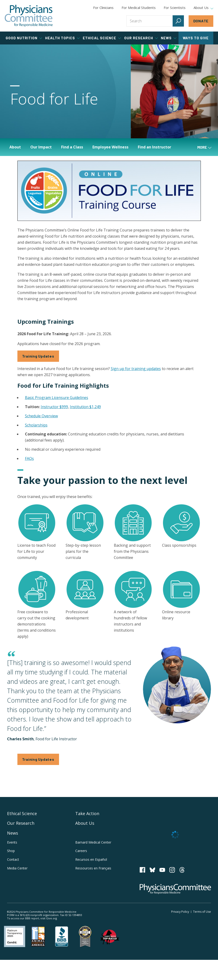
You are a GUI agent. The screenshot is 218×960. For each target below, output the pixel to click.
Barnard (93, 842)
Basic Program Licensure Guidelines (56, 397)
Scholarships (36, 425)
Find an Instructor (154, 147)
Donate (201, 21)
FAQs (29, 458)
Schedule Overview (41, 415)
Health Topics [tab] (62, 38)
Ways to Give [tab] (196, 38)
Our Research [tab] (141, 38)
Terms (202, 912)
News (12, 833)
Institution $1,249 (85, 406)
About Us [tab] (203, 8)
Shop (11, 850)
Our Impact (41, 147)
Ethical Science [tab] (102, 38)
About (15, 147)
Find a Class (72, 147)
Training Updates (38, 356)
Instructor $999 (54, 406)
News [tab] (168, 38)
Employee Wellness (110, 147)
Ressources (93, 868)
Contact (13, 859)
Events (12, 842)
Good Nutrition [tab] (24, 38)
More (204, 147)
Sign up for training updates (136, 368)
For (139, 7)
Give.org (51, 918)
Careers (81, 850)
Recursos (91, 859)
